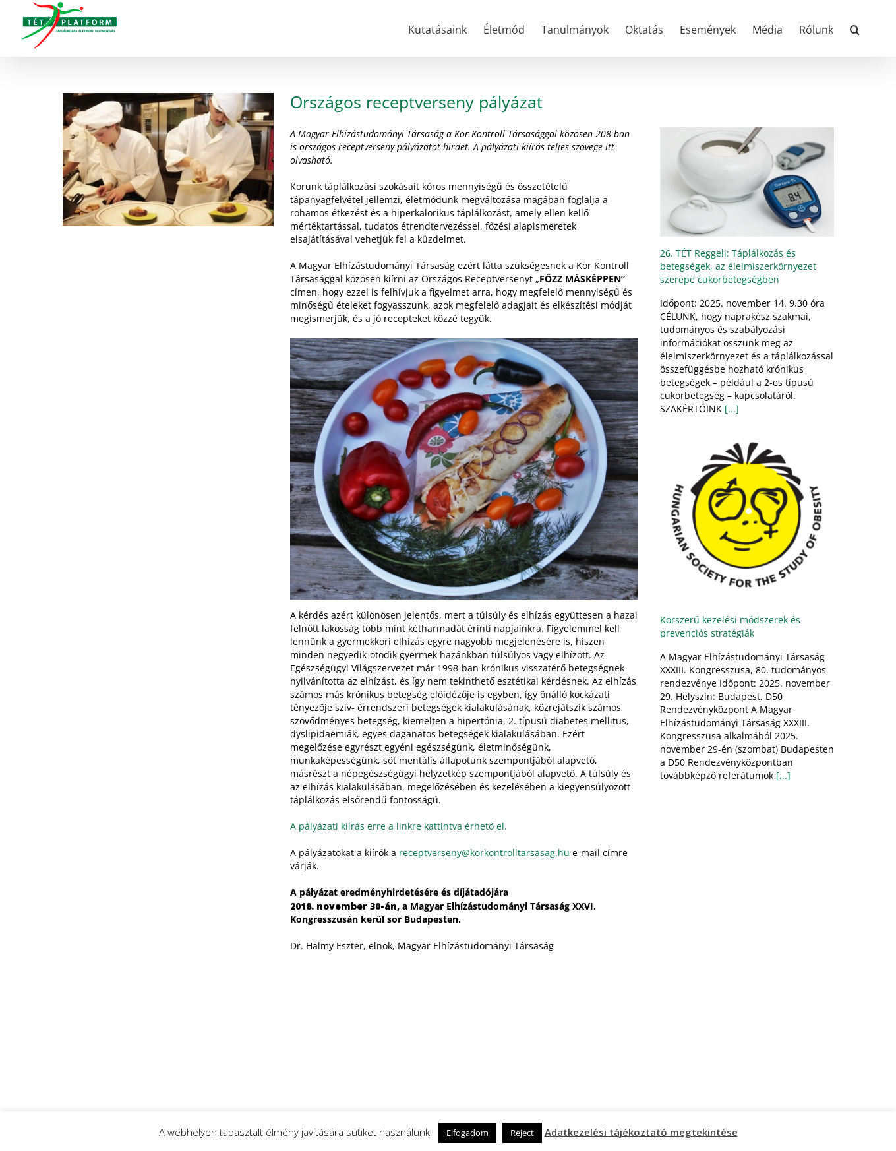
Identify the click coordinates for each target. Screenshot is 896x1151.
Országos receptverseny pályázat (416, 101)
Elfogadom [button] (467, 1132)
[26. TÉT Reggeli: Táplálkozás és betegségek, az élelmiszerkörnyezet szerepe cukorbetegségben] (747, 182)
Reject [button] (522, 1132)
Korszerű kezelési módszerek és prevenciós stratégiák (730, 626)
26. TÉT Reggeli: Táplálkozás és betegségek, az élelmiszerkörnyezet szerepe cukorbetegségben (738, 266)
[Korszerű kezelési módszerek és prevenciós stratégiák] (747, 516)
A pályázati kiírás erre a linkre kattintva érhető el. (398, 826)
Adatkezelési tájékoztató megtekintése (641, 1131)
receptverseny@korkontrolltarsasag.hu (484, 852)
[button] (855, 28)
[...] (730, 408)
